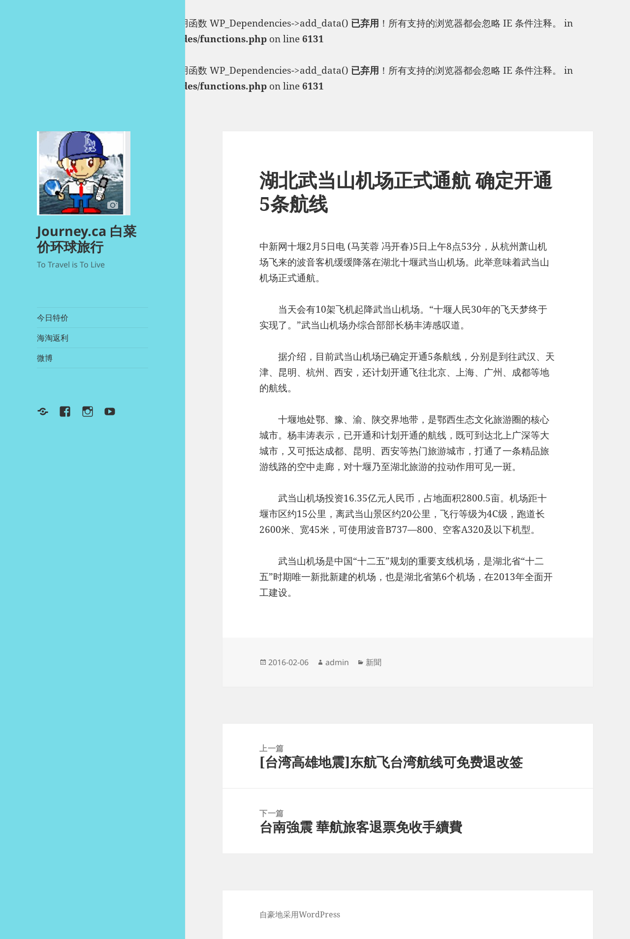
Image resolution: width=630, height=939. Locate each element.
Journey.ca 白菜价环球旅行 (86, 239)
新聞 (373, 662)
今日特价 (52, 317)
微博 (45, 357)
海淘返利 (52, 337)
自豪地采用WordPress (299, 914)
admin (337, 662)
